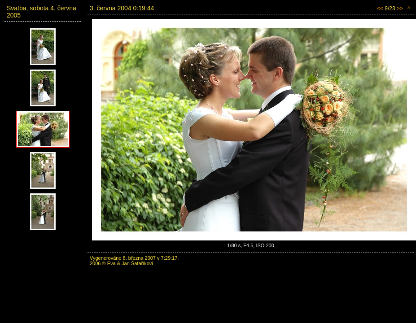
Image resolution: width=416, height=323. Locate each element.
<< (380, 8)
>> (400, 8)
